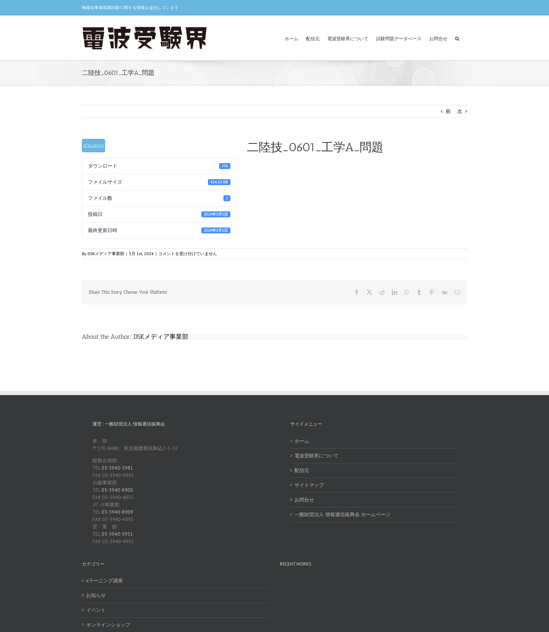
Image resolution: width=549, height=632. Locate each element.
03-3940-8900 (117, 490)
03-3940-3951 (117, 534)
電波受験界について (316, 455)
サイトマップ (309, 485)
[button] (457, 38)
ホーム (301, 441)
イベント (96, 610)
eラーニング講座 (104, 580)
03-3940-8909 (117, 512)
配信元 (301, 470)
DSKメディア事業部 (106, 253)
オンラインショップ (108, 625)
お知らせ (96, 595)
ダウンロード (93, 145)
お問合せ (304, 500)
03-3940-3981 (117, 468)
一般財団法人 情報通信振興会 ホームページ (342, 514)
